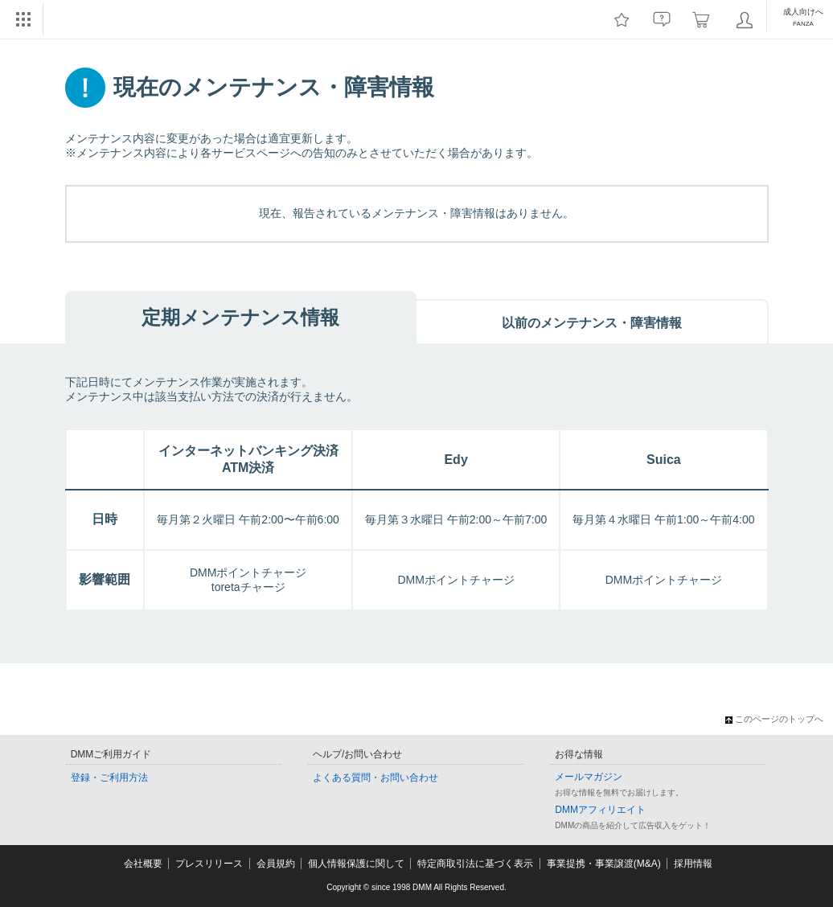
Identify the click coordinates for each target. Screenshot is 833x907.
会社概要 (143, 863)
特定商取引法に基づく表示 (475, 863)
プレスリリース (209, 863)
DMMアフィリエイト (600, 809)
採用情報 (693, 863)
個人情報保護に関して (356, 863)
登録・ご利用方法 (109, 777)
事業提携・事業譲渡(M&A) (604, 863)
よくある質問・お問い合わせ (375, 777)
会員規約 (275, 863)
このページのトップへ (774, 719)
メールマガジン (588, 776)
